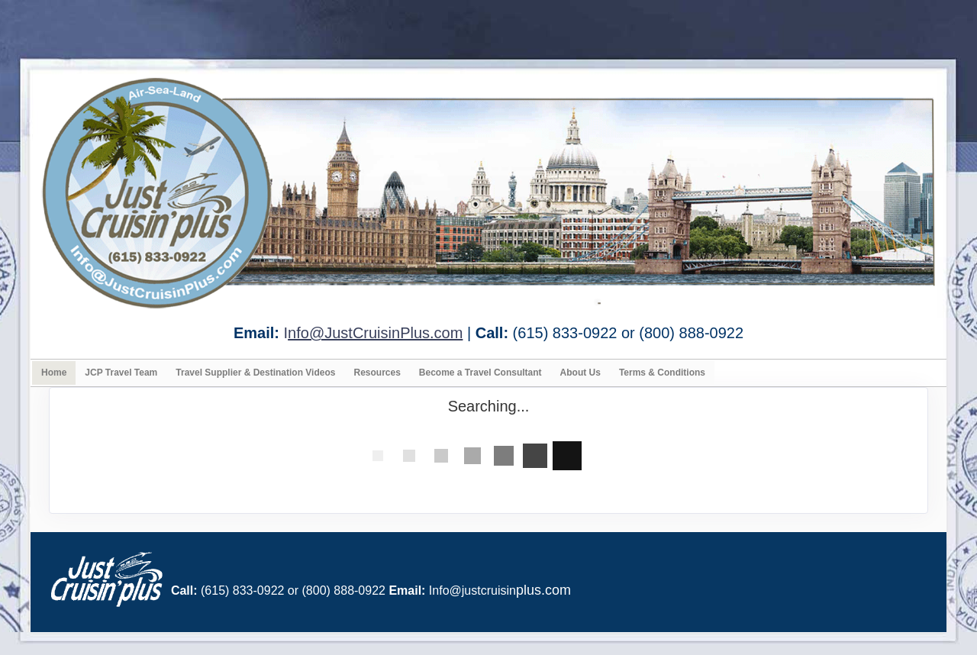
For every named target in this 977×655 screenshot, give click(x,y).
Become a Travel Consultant (480, 372)
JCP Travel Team (121, 372)
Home (53, 372)
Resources (376, 372)
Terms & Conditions (662, 372)
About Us (580, 372)
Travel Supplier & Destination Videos (255, 372)
